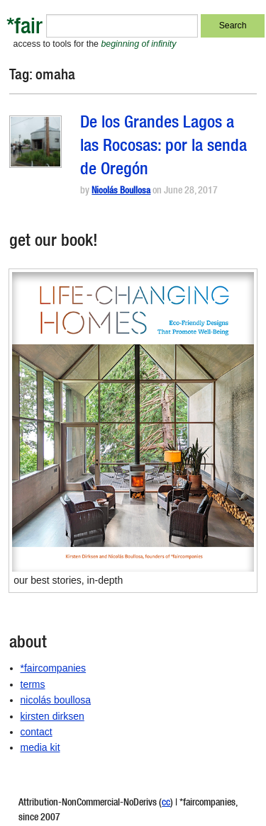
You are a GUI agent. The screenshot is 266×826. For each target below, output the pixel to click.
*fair (24, 29)
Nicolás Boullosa (121, 191)
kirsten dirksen (52, 716)
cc (166, 803)
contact (36, 731)
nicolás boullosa (56, 700)
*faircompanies (54, 668)
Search (233, 25)
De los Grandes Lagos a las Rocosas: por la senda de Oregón (163, 147)
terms (33, 684)
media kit (40, 747)
